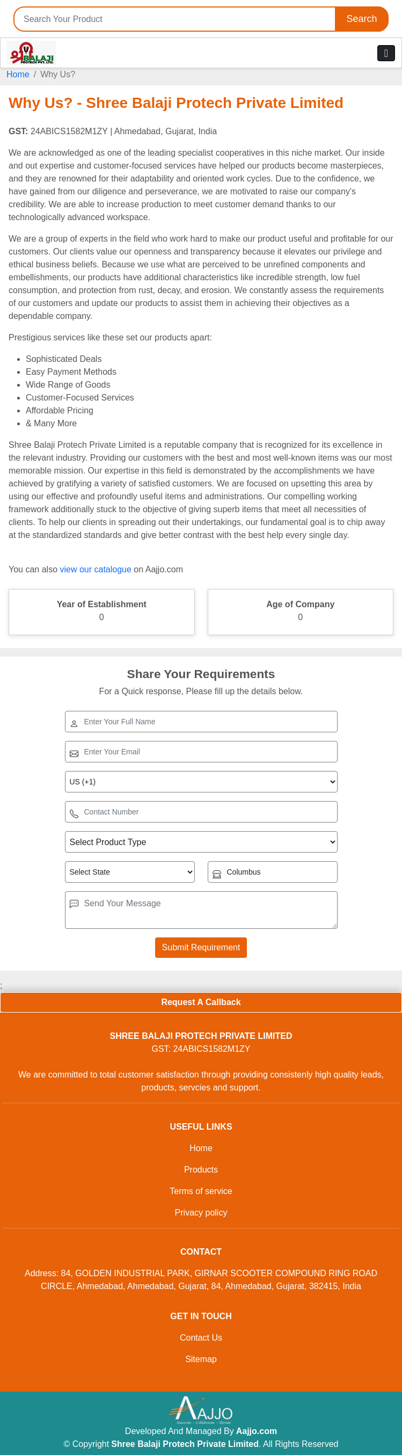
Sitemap (201, 1359)
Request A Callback (200, 1002)
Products (201, 1169)
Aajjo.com (256, 1431)
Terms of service (201, 1191)
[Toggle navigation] (386, 53)
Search (361, 18)
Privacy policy (201, 1212)
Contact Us (201, 1337)
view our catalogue (95, 569)
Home (18, 74)
